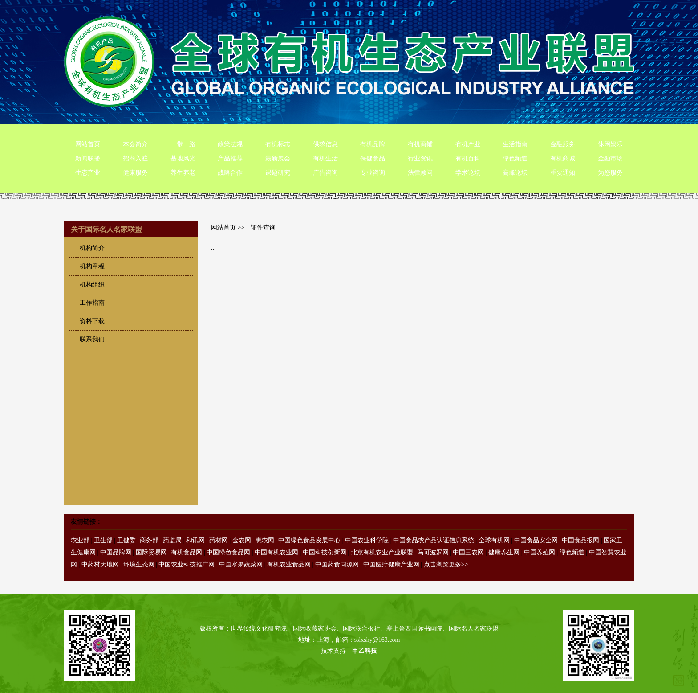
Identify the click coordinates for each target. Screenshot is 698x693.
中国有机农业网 (276, 552)
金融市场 (610, 158)
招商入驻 (135, 158)
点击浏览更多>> (446, 564)
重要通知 (562, 172)
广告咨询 (325, 172)
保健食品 (372, 158)
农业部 (80, 540)
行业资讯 (420, 158)
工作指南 (92, 302)
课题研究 (277, 172)
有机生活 (325, 158)
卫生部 (103, 540)
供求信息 (325, 144)
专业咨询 (372, 172)
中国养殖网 (539, 552)
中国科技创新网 (324, 552)
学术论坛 (467, 172)
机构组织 (92, 284)
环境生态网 (138, 564)
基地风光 (182, 158)
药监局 (172, 540)
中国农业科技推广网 (186, 564)
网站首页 (87, 144)
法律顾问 (420, 172)
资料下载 (92, 321)
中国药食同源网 (337, 564)
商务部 (149, 540)
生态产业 (87, 172)
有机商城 (562, 158)
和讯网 (195, 540)
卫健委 (126, 540)
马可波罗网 (433, 552)
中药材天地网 (100, 564)
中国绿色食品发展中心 (309, 540)
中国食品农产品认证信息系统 (433, 540)
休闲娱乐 (610, 144)
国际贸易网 (151, 552)
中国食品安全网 (536, 540)
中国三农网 (468, 552)
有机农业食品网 (289, 564)
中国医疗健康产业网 (391, 564)
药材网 (218, 540)
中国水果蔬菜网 (241, 564)
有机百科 (467, 158)
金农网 (241, 540)
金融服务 (562, 144)
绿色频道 (515, 158)
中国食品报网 (580, 540)
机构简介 (92, 248)
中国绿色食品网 (228, 552)
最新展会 (277, 158)
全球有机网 (494, 540)
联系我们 (92, 339)
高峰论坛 (515, 172)
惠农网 (265, 540)
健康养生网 (503, 552)
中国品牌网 (115, 552)
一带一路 (182, 144)
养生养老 (182, 172)
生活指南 (515, 144)
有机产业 (467, 144)
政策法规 (230, 144)
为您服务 (610, 172)
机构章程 (92, 266)
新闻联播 (87, 158)
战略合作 (230, 172)
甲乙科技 (364, 651)
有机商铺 (420, 144)
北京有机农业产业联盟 (382, 552)
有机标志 (277, 144)
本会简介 (135, 144)
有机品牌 (372, 144)
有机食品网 (186, 552)
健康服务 (135, 172)
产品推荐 (230, 158)
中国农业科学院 (367, 540)
